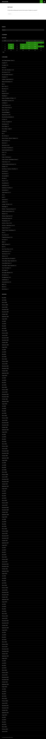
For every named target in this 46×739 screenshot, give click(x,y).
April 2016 (4, 582)
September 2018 (5, 514)
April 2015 (4, 611)
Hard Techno (4, 173)
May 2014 (4, 637)
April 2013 (4, 667)
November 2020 (5, 453)
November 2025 (5, 311)
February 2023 (5, 389)
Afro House (4, 72)
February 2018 (5, 531)
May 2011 (4, 722)
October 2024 (5, 342)
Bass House (4, 88)
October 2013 (5, 653)
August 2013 (4, 658)
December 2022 (5, 394)
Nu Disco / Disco (5, 223)
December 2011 (5, 705)
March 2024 (4, 359)
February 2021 (5, 446)
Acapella (3, 62)
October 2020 (5, 455)
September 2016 (5, 571)
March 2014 (4, 641)
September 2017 (5, 542)
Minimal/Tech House (6, 218)
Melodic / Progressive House (8, 208)
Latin (3, 197)
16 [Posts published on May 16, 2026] (35, 46)
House (3, 180)
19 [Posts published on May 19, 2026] (11, 48)
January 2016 (4, 590)
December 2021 (5, 422)
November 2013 (5, 651)
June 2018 (4, 521)
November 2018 (5, 509)
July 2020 (4, 462)
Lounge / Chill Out (5, 204)
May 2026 (4, 297)
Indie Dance (4, 185)
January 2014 (4, 646)
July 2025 (4, 321)
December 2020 (5, 450)
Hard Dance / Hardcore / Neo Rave (9, 168)
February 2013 (5, 672)
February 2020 (5, 474)
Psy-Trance (4, 239)
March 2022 (4, 415)
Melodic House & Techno (7, 211)
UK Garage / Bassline (6, 272)
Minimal (3, 213)
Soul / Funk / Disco (6, 249)
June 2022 (4, 408)
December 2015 (5, 592)
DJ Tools (3, 119)
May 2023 (4, 382)
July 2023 (4, 377)
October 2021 (5, 427)
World (3, 286)
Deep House (4, 114)
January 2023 (4, 392)
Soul (3, 246)
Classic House (5, 105)
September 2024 (5, 344)
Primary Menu (44, 1)
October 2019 (5, 483)
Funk (3, 154)
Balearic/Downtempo (6, 81)
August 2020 (4, 460)
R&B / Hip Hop (5, 244)
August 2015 (4, 601)
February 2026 (5, 304)
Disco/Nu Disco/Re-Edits (7, 117)
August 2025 (4, 318)
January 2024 (4, 363)
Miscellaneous (5, 220)
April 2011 (4, 724)
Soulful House (5, 251)
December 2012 (5, 677)
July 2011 (4, 717)
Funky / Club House (6, 157)
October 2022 (5, 399)
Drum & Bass (4, 126)
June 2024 (4, 351)
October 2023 (5, 370)
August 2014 (4, 630)
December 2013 (5, 648)
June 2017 (4, 549)
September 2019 (5, 486)
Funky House (4, 161)
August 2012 (4, 686)
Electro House (5, 140)
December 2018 (5, 507)
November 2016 (5, 566)
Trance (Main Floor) (6, 263)
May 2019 (4, 495)
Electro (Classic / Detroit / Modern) (9, 138)
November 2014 (5, 623)
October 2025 (5, 314)
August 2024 (4, 347)
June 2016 (4, 578)
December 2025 (5, 309)
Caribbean (4, 102)
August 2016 (4, 573)
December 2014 (5, 620)
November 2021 (5, 425)
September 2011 (5, 712)
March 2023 (4, 387)
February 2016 (5, 587)
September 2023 (5, 373)
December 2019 (5, 479)
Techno (3, 256)
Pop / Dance (4, 234)
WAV (3, 284)
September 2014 (5, 627)
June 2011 (4, 719)
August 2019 (4, 488)
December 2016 (5, 564)
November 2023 (5, 368)
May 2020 (4, 467)
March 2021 (4, 443)
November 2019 (5, 481)
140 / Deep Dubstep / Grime (7, 60)
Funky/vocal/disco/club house (8, 164)
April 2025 (4, 328)
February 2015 (5, 615)
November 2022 (5, 396)
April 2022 (4, 413)
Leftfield (3, 201)
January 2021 (4, 448)
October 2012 (5, 681)
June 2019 (4, 493)
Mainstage (4, 206)
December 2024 (5, 337)
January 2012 (4, 703)
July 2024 (4, 349)
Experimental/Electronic (7, 150)
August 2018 (4, 516)
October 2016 (5, 568)
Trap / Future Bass (5, 267)
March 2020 (4, 472)
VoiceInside (5, 1)
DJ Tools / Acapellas (6, 121)
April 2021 (4, 441)
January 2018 (4, 533)
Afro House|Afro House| (7, 74)
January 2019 (4, 505)
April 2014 (4, 639)
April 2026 (4, 300)
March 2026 (4, 302)
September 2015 (5, 599)
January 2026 (4, 307)
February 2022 (5, 417)
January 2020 (4, 476)
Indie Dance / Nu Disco (6, 187)
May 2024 (4, 354)
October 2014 (5, 625)
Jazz (3, 194)
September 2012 (5, 684)
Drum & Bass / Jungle (6, 128)
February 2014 (5, 644)
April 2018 (4, 526)
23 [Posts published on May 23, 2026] (35, 48)
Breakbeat (4, 95)
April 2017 (4, 554)
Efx (2, 133)
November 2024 (5, 340)
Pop (3, 232)
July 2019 (4, 491)
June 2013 (4, 663)
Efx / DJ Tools (4, 135)
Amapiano (4, 76)
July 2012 (4, 689)
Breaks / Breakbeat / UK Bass (8, 98)
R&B (3, 241)
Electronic (4, 142)
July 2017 (4, 547)
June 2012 (4, 691)
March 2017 (4, 557)
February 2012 (5, 700)
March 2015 (4, 613)
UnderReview (4, 279)
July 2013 (4, 660)
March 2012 (4, 698)
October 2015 (5, 597)
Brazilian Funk (5, 93)
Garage (3, 166)
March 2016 (4, 585)
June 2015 (4, 606)
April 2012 (4, 696)
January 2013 (4, 674)
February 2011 (5, 729)
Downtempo (4, 124)
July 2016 (4, 575)
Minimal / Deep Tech (6, 216)
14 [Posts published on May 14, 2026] (23, 46)
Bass (3, 84)
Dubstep (3, 131)
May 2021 (4, 439)
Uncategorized (5, 277)
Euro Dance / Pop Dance (7, 147)
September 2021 (5, 429)
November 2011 (5, 707)
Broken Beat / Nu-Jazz (6, 100)
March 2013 (4, 670)
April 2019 (4, 498)
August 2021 (4, 432)
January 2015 (4, 618)
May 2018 (4, 524)
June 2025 (4, 323)
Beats (3, 91)
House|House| (5, 183)
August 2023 (4, 375)
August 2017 (4, 545)
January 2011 (4, 731)
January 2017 (4, 561)
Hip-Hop (4, 178)
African (3, 67)
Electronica (4, 145)
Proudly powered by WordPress (7, 737)
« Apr (3, 52)
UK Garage (4, 270)
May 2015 (4, 608)
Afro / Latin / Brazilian (6, 69)
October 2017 (5, 540)
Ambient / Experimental (7, 79)
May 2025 (4, 326)
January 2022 (4, 420)
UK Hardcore (4, 274)
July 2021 (4, 434)
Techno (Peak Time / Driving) (8, 258)
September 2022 (5, 401)
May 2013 (4, 665)
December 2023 (5, 366)
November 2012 (5, 679)
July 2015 (4, 604)
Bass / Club (4, 86)
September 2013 (5, 656)
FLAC (3, 152)
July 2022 (4, 406)
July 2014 (4, 632)
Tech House (4, 253)
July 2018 (4, 519)
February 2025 (5, 333)
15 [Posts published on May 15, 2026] (29, 46)
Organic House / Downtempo (8, 230)
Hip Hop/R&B (5, 175)
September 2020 (5, 458)
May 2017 (4, 552)
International (4, 190)
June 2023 (4, 380)
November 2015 (5, 594)
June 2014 (4, 634)
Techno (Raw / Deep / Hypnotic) (8, 260)
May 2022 (4, 410)
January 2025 (4, 335)
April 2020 (4, 469)
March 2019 (4, 500)
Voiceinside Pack (5, 282)
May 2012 (4, 693)
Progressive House (6, 237)
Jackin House (4, 192)
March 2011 (4, 726)
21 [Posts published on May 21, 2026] (23, 48)
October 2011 (5, 710)
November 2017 (5, 538)
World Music (4, 289)
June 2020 (4, 465)
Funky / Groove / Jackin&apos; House (9, 159)
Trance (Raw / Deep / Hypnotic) (8, 265)
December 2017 (5, 535)
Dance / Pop (4, 109)
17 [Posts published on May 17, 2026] (41, 46)
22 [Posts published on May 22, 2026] (29, 48)
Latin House (4, 199)
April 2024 (4, 356)
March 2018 (4, 528)
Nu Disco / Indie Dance (6, 225)
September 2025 (5, 316)
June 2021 (4, 436)
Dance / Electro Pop (6, 107)
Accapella (4, 65)
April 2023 (4, 384)
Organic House (5, 227)
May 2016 (4, 580)
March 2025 (4, 330)
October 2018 (5, 512)
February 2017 (5, 559)
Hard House (4, 171)
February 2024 (5, 361)
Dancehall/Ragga (5, 112)
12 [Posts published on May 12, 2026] (11, 46)
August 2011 (4, 714)
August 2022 (4, 403)
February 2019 (5, 502)
